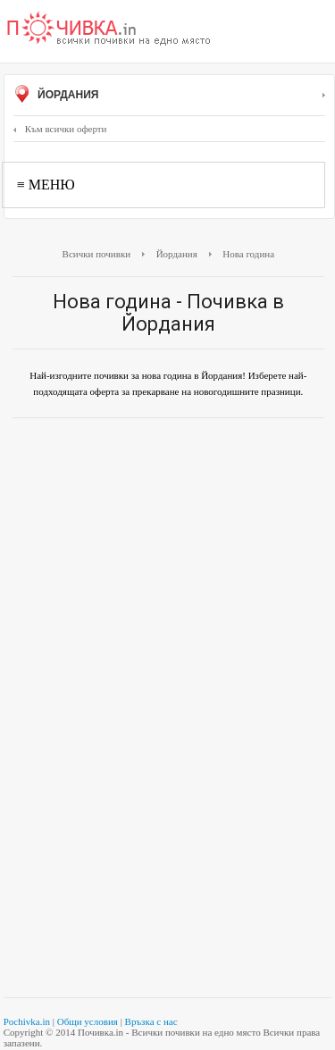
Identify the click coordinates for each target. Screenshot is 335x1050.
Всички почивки (97, 253)
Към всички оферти (60, 128)
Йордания (169, 95)
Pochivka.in (27, 1021)
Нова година (248, 253)
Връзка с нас (151, 1021)
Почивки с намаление (109, 29)
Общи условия (87, 1021)
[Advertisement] (167, 535)
